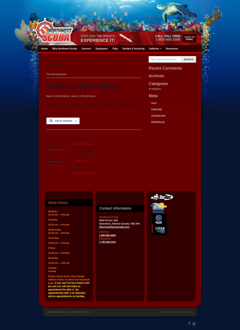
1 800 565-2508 (107, 235)
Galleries (155, 48)
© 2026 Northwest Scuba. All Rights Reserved (68, 312)
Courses (86, 48)
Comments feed (158, 115)
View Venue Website (85, 173)
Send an (189, 38)
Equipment (102, 48)
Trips (115, 48)
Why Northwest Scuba (64, 48)
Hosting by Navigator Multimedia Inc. (177, 312)
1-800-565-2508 (167, 37)
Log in (154, 103)
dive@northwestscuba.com (114, 227)
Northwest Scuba (83, 143)
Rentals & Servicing (134, 48)
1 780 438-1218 (107, 242)
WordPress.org (157, 122)
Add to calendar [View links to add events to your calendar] (63, 120)
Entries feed (156, 109)
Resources (172, 48)
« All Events (53, 64)
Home (44, 48)
